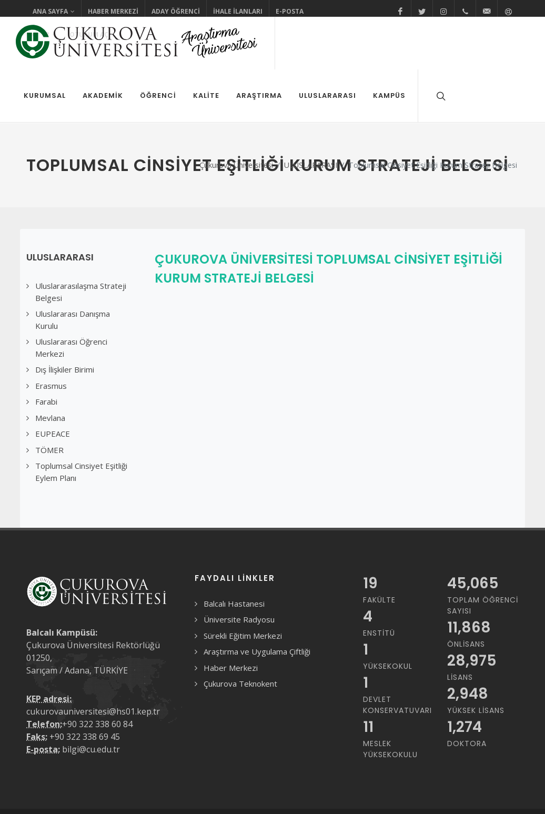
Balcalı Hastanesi (234, 551)
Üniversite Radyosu (239, 566)
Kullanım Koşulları (56, 797)
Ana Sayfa (54, 11)
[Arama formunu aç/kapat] (440, 96)
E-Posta (290, 11)
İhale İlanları (238, 11)
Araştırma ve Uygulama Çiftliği (257, 599)
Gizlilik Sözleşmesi (126, 797)
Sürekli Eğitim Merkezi (243, 583)
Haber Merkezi (113, 11)
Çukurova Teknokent (240, 631)
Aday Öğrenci (176, 11)
